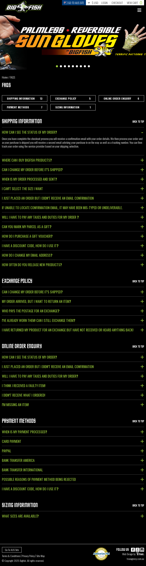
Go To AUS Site (12, 550)
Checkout (117, 3)
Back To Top (138, 121)
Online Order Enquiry (121, 98)
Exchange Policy (73, 98)
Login (104, 3)
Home (5, 77)
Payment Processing (101, 562)
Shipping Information (24, 98)
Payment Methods (24, 107)
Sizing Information (73, 107)
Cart (134, 2)
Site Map (40, 556)
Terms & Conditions (11, 556)
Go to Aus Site (74, 3)
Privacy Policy (28, 556)
